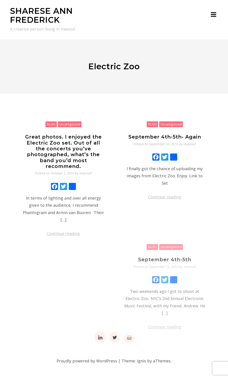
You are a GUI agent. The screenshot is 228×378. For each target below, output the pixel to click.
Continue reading (63, 233)
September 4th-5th (164, 285)
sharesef (85, 173)
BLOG (51, 124)
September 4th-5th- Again (164, 137)
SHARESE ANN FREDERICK (41, 15)
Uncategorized (69, 124)
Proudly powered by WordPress (87, 361)
